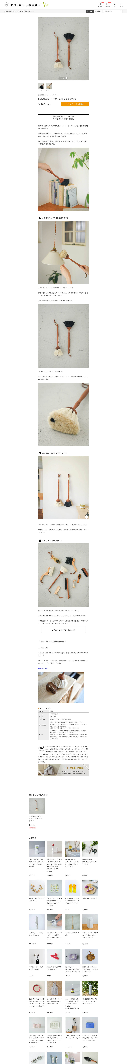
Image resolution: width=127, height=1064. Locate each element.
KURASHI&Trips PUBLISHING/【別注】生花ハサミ (89, 861)
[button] (41, 50)
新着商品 (100, 6)
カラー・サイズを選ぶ (75, 104)
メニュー (122, 6)
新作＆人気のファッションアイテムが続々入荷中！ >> (18, 11)
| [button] (62, 78)
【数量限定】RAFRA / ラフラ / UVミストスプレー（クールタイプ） (89, 1001)
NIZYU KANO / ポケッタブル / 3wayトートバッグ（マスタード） (90, 969)
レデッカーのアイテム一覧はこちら (63, 630)
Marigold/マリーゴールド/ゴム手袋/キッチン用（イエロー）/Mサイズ (72, 900)
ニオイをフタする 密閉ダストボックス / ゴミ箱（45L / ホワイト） (90, 935)
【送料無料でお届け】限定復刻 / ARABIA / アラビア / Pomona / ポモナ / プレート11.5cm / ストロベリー (36, 1003)
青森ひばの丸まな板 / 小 (89, 898)
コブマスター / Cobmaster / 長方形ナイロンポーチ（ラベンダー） (72, 969)
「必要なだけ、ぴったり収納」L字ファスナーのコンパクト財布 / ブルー (90, 1037)
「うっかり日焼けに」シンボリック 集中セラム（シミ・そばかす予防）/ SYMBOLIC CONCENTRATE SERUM (72, 1003)
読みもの (108, 6)
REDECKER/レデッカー (53, 95)
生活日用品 (41, 95)
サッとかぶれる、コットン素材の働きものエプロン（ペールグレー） (54, 1001)
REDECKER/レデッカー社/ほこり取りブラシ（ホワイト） (36, 818)
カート (114, 6)
